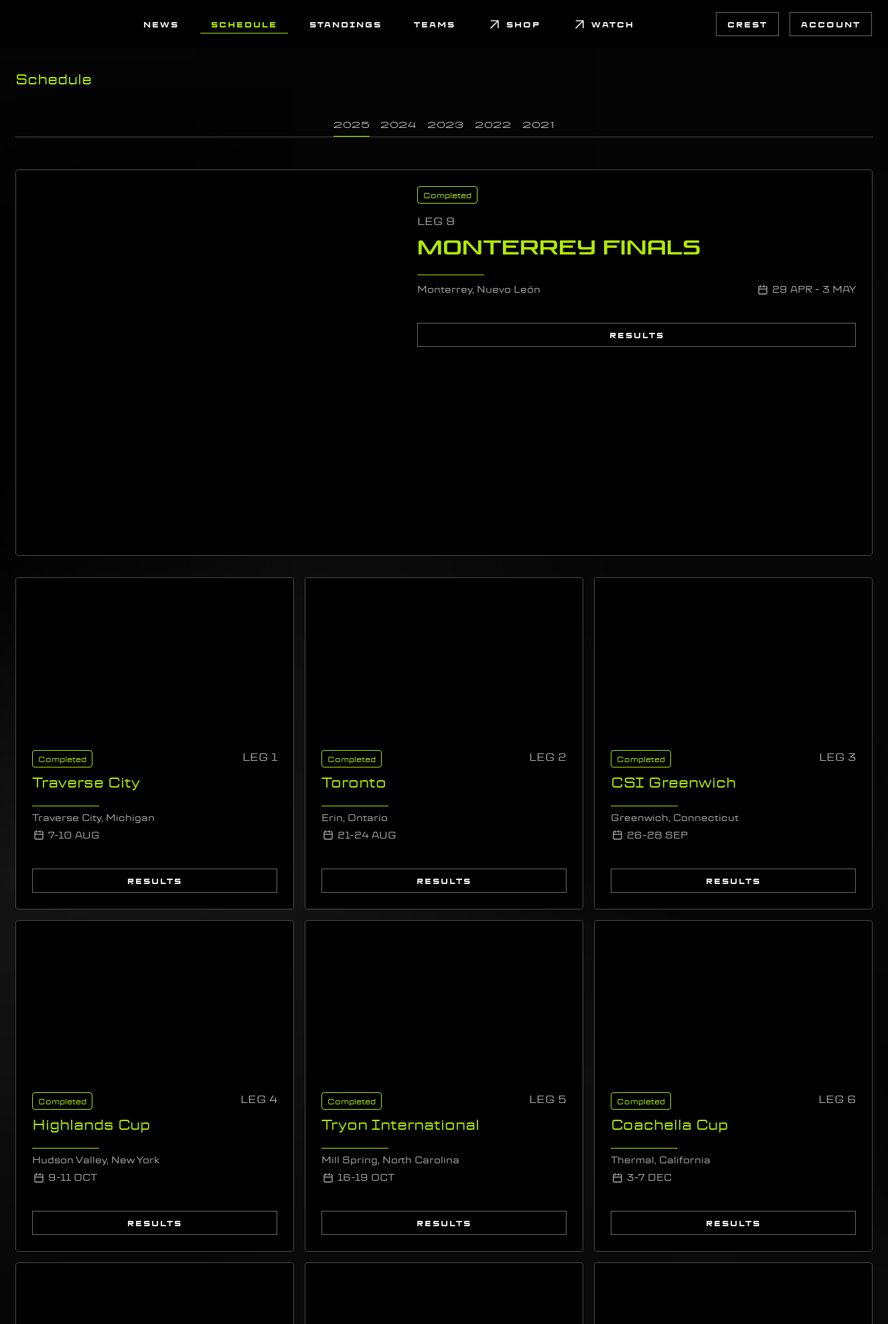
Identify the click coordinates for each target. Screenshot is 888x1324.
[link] (32, 24)
